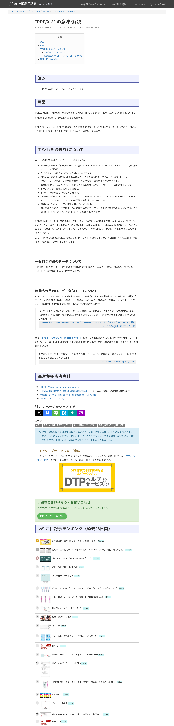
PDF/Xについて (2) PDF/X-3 (54, 398)
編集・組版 (108, 425)
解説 (42, 45)
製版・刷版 (119, 425)
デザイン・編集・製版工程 (38, 11)
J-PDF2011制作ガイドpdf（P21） (118, 361)
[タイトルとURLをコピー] (72, 413)
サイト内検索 (158, 4)
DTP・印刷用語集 (22, 4)
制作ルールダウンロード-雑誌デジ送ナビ (62, 338)
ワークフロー (91, 425)
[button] (39, 413)
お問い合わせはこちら (52, 516)
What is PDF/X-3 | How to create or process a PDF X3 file (68, 395)
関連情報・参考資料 (49, 59)
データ (68, 425)
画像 (100, 425)
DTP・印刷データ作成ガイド (91, 4)
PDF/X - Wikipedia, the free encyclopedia (60, 387)
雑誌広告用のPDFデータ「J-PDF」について (63, 56)
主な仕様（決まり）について (52, 49)
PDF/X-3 (71, 11)
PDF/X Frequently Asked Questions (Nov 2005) (65, 391)
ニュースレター (138, 4)
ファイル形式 (58, 11)
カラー (38, 425)
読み (42, 42)
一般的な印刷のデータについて (57, 52)
